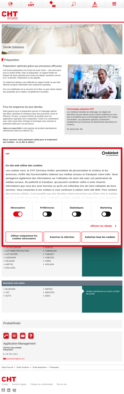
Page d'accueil (7, 367)
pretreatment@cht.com (15, 359)
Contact (5, 384)
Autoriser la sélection (62, 237)
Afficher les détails (101, 226)
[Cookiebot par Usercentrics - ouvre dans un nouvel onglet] (104, 153)
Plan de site (62, 384)
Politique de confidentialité (41, 384)
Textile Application (39, 367)
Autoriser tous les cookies (100, 237)
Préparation (54, 367)
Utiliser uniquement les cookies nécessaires (24, 237)
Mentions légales (19, 384)
